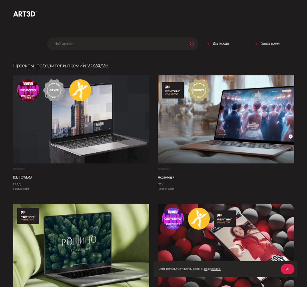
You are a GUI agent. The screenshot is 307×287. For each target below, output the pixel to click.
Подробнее (212, 269)
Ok (287, 269)
